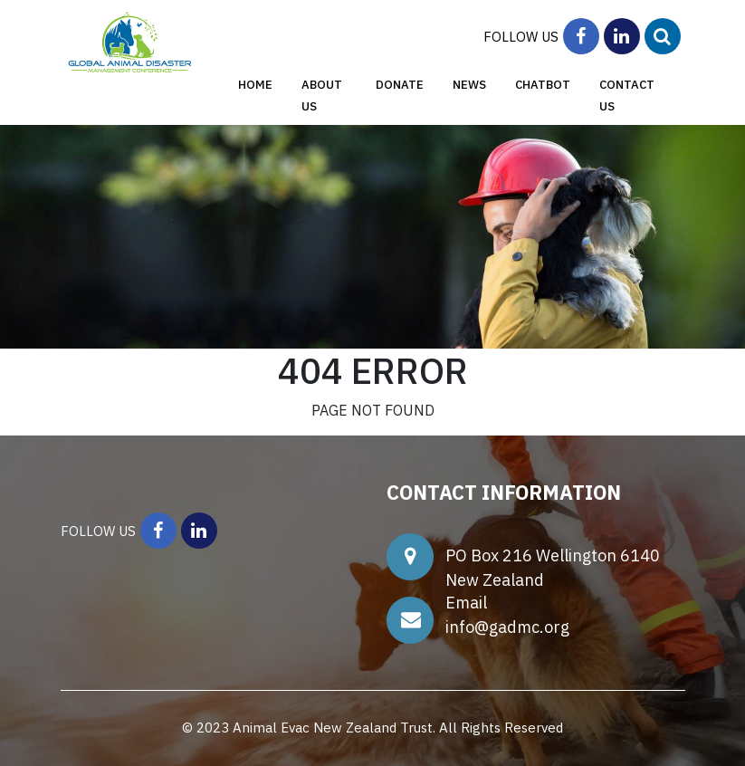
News (469, 84)
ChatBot (542, 84)
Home (255, 84)
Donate (400, 84)
